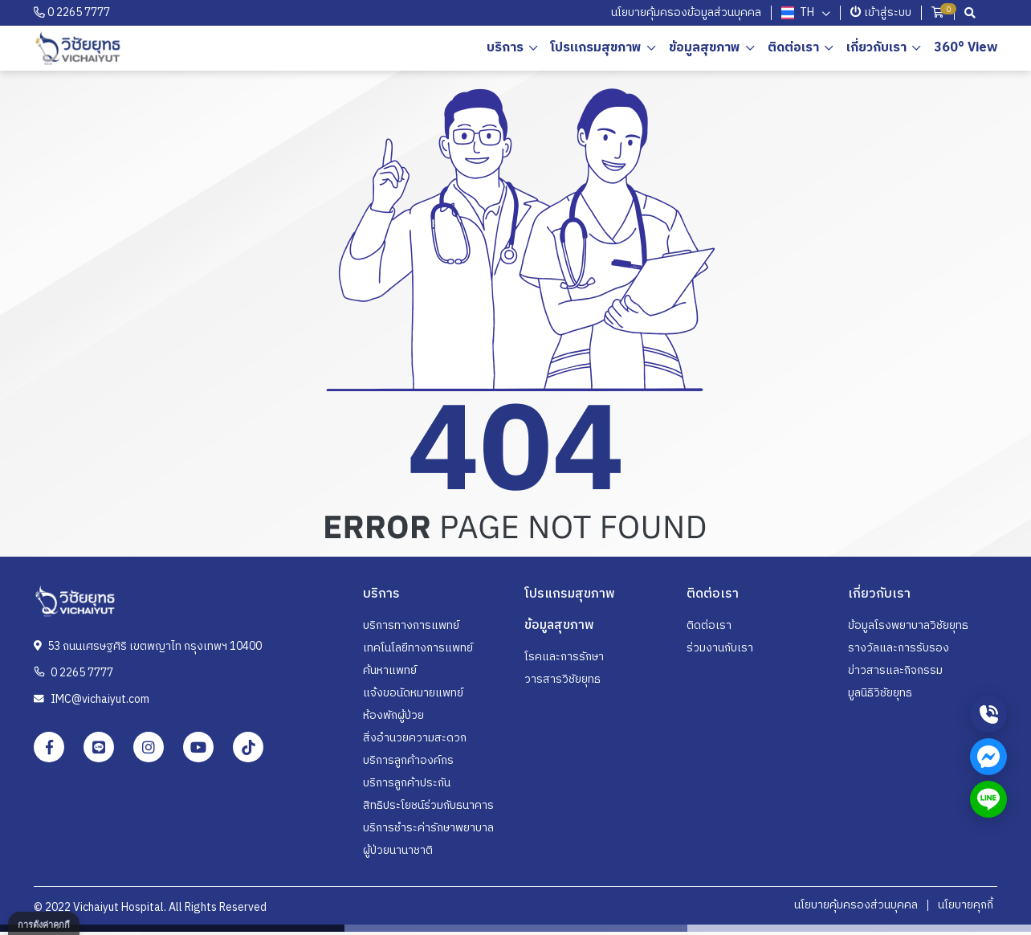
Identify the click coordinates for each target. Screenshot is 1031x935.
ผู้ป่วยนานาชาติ (398, 850)
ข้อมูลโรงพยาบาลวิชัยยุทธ (908, 625)
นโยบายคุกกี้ (965, 905)
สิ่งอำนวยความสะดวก (415, 738)
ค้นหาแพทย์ (390, 670)
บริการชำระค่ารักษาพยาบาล (428, 828)
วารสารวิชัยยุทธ (562, 679)
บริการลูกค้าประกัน (406, 783)
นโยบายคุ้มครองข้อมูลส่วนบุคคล (686, 12)
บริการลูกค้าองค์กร (408, 760)
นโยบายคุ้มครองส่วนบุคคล (856, 905)
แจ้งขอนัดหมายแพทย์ (413, 693)
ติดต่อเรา (709, 625)
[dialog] (43, 923)
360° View (965, 48)
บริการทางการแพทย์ (411, 625)
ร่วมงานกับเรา (720, 648)
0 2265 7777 (72, 12)
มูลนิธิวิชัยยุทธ (880, 693)
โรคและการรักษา (564, 656)
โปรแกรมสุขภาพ (596, 48)
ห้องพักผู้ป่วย (393, 715)
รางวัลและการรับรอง (898, 648)
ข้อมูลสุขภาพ (704, 48)
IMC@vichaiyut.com (91, 699)
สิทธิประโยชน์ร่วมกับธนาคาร (428, 805)
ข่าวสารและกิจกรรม (895, 670)
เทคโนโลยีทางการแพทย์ (418, 648)
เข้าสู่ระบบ (880, 12)
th (797, 13)
